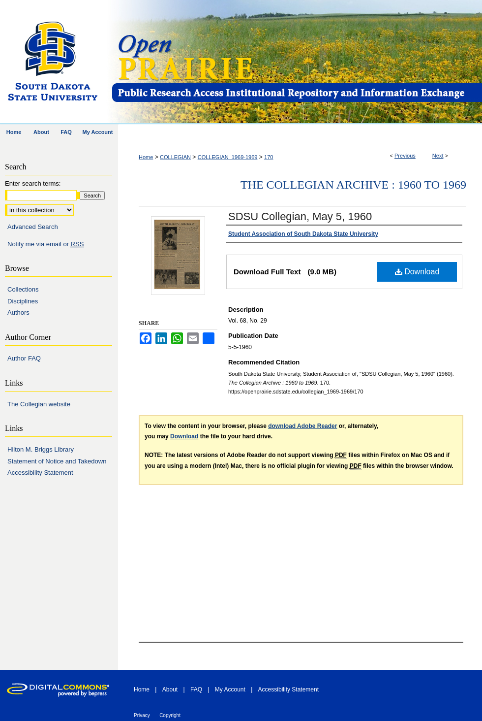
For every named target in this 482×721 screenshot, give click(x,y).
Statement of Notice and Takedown (56, 461)
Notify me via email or (45, 244)
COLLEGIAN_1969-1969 (228, 157)
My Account (230, 689)
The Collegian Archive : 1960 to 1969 (353, 184)
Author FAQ (24, 358)
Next (438, 156)
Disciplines (22, 301)
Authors (18, 312)
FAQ (196, 689)
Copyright (170, 715)
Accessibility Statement (40, 472)
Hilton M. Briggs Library (40, 449)
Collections (23, 289)
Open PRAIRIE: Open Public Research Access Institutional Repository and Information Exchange (296, 62)
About (170, 689)
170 (268, 157)
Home (146, 157)
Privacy (142, 715)
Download (417, 271)
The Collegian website (38, 404)
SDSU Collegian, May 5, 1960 (300, 216)
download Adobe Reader (302, 426)
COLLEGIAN (175, 157)
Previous (405, 156)
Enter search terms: (32, 183)
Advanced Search (32, 226)
